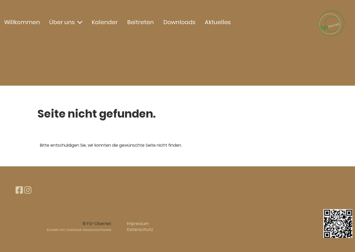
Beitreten (140, 22)
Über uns (65, 22)
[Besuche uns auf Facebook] (19, 190)
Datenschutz (140, 230)
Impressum (138, 224)
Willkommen (22, 22)
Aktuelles (218, 22)
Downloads (179, 22)
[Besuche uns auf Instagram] (27, 190)
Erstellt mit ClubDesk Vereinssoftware (79, 230)
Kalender (105, 22)
